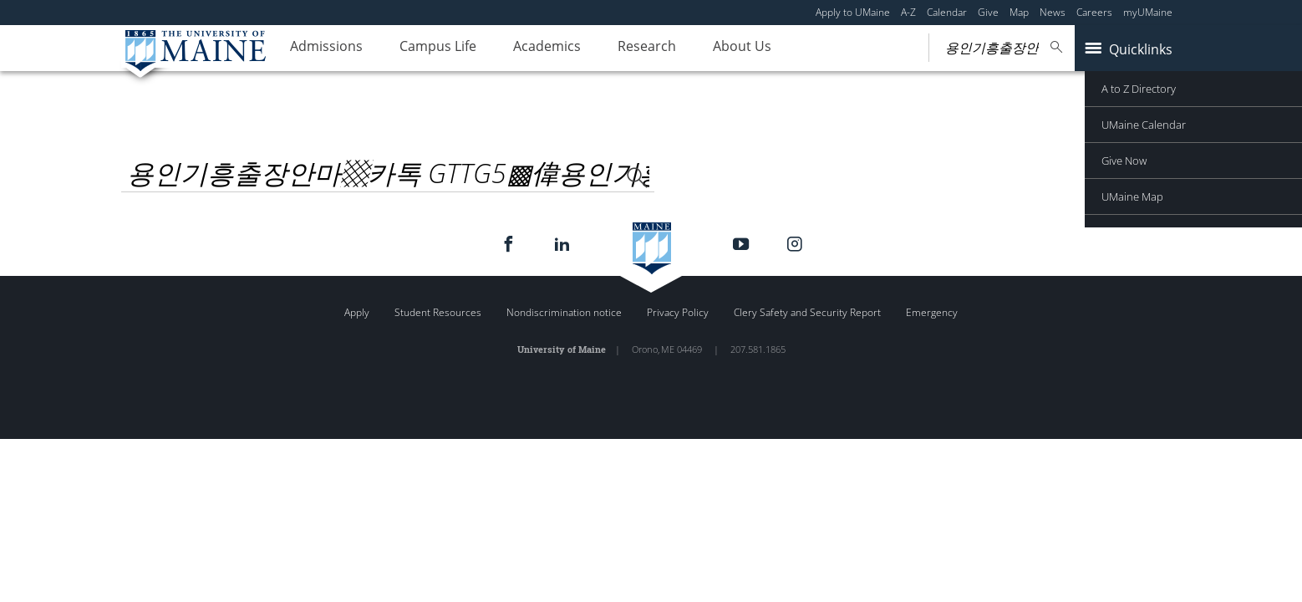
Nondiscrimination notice (564, 312)
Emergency (932, 312)
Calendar (947, 12)
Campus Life (450, 48)
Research (676, 48)
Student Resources (437, 312)
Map (1019, 12)
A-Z (908, 12)
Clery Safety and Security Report (807, 312)
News (1053, 12)
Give (988, 12)
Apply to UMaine (853, 12)
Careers (1094, 12)
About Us (779, 48)
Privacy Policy (678, 312)
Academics (568, 48)
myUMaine (1147, 12)
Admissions (330, 48)
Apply (356, 312)
